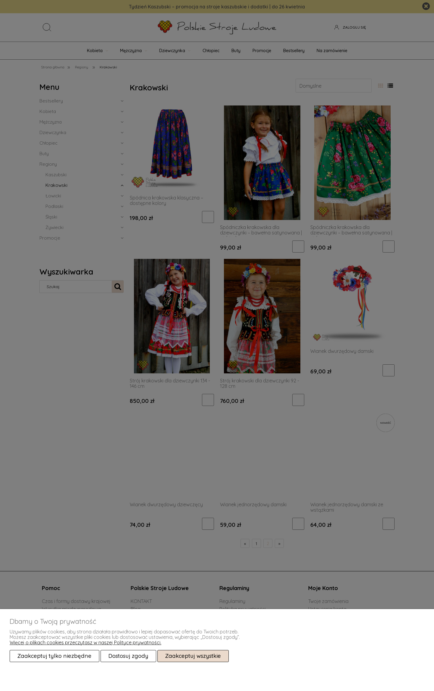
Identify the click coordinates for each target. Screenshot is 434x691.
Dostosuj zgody (128, 655)
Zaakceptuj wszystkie (193, 655)
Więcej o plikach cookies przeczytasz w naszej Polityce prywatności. (85, 642)
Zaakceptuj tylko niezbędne (54, 655)
